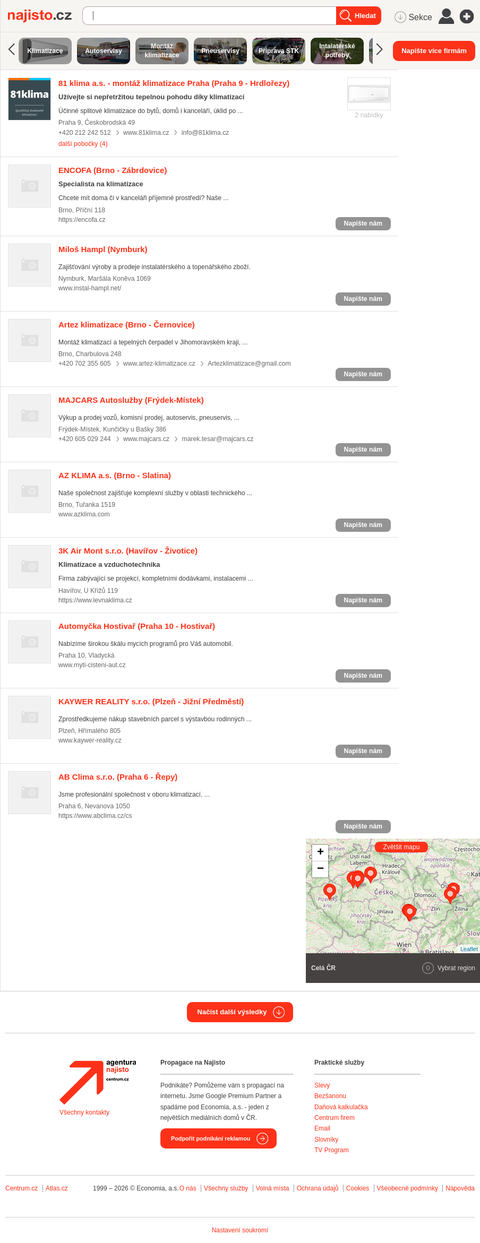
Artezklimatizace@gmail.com (249, 363)
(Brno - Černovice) (126, 324)
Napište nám (363, 223)
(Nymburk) (103, 249)
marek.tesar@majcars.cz (218, 439)
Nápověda (460, 1188)
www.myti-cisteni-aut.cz (91, 665)
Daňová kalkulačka (341, 1107)
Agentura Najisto (97, 1082)
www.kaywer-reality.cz (90, 740)
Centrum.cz (21, 1188)
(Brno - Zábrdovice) (112, 170)
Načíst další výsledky (232, 1012)
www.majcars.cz (146, 439)
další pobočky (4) (83, 144)
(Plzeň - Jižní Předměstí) (151, 701)
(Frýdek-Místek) (131, 399)
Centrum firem (334, 1117)
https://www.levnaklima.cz (95, 600)
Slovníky (326, 1139)
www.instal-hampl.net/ (89, 288)
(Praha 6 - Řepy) (117, 776)
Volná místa (272, 1188)
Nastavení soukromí (240, 1230)
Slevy (322, 1085)
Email (322, 1128)
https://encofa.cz (82, 219)
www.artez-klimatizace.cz (159, 363)
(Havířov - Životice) (128, 550)
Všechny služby (227, 1188)
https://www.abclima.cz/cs (95, 815)
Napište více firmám (434, 51)
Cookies (357, 1188)
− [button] (320, 869)
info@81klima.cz (205, 132)
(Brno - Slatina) (114, 475)
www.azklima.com (84, 514)
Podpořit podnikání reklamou (210, 1138)
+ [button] (320, 853)
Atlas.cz (57, 1188)
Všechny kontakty (84, 1112)
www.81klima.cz (146, 132)
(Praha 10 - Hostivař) (136, 626)
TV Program (331, 1150)
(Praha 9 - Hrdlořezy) (173, 83)
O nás (187, 1188)
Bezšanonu (330, 1096)
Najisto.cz (45, 16)
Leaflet (469, 949)
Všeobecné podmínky (407, 1188)
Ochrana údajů (318, 1188)
